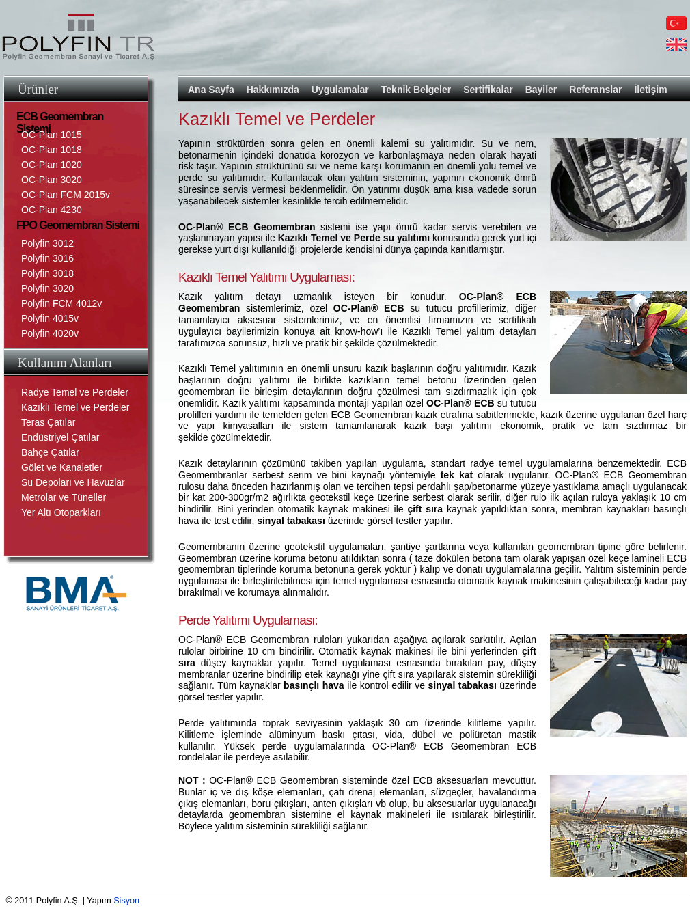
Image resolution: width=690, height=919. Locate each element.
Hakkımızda (273, 89)
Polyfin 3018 (47, 273)
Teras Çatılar (48, 422)
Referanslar (595, 89)
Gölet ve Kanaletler (61, 467)
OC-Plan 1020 (51, 164)
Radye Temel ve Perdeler (74, 392)
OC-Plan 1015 (51, 134)
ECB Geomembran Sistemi (59, 118)
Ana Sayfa (211, 89)
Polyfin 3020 (47, 288)
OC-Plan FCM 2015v (65, 194)
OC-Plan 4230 (51, 209)
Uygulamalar (340, 89)
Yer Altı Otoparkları (61, 512)
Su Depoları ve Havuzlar (73, 482)
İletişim (650, 89)
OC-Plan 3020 (51, 179)
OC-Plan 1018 (51, 149)
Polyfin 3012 (47, 243)
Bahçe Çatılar (50, 452)
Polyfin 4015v (50, 318)
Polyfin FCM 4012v (61, 303)
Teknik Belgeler (416, 89)
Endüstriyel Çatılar (60, 437)
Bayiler (541, 89)
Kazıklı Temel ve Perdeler (75, 407)
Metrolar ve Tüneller (63, 497)
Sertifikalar (487, 89)
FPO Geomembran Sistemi (77, 225)
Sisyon (126, 900)
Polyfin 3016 (47, 258)
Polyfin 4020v (50, 333)
